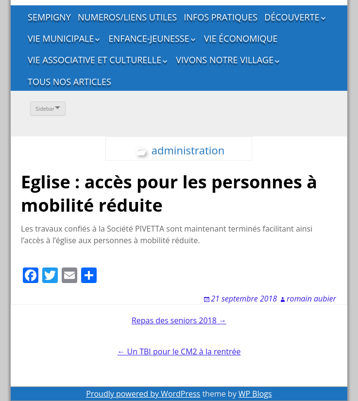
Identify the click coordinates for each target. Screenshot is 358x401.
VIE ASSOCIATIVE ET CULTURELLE (94, 60)
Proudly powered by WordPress (143, 393)
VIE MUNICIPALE (61, 38)
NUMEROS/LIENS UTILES (127, 17)
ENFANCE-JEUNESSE (149, 38)
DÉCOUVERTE (291, 17)
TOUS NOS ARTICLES (69, 81)
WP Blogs (255, 393)
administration (188, 150)
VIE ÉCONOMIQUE (241, 38)
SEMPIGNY (49, 17)
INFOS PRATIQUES (220, 17)
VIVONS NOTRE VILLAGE (224, 60)
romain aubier (311, 298)
